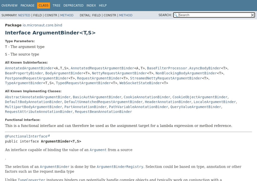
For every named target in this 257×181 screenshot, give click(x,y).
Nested (24, 15)
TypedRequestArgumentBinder (83, 83)
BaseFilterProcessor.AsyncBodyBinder (184, 68)
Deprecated (73, 5)
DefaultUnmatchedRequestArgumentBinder (103, 102)
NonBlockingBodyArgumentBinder (186, 73)
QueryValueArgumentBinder (195, 107)
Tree (56, 5)
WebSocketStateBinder (140, 83)
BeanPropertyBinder (24, 73)
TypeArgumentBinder (24, 83)
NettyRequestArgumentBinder (119, 73)
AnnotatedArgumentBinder (29, 68)
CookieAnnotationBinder (147, 97)
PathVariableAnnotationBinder (138, 107)
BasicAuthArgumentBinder (97, 97)
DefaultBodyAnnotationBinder (33, 102)
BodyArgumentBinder (64, 73)
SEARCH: (165, 15)
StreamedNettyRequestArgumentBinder (166, 78)
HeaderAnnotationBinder (168, 102)
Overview (10, 5)
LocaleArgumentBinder (215, 102)
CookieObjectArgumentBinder (199, 97)
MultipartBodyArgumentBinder (33, 107)
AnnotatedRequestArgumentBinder (102, 68)
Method (67, 15)
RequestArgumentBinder (99, 78)
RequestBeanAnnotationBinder (103, 112)
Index (91, 5)
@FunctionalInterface (26, 136)
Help (103, 5)
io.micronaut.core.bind (42, 25)
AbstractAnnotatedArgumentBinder (38, 97)
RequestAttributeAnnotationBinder (39, 112)
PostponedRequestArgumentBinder (37, 78)
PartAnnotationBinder (85, 107)
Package (27, 5)
